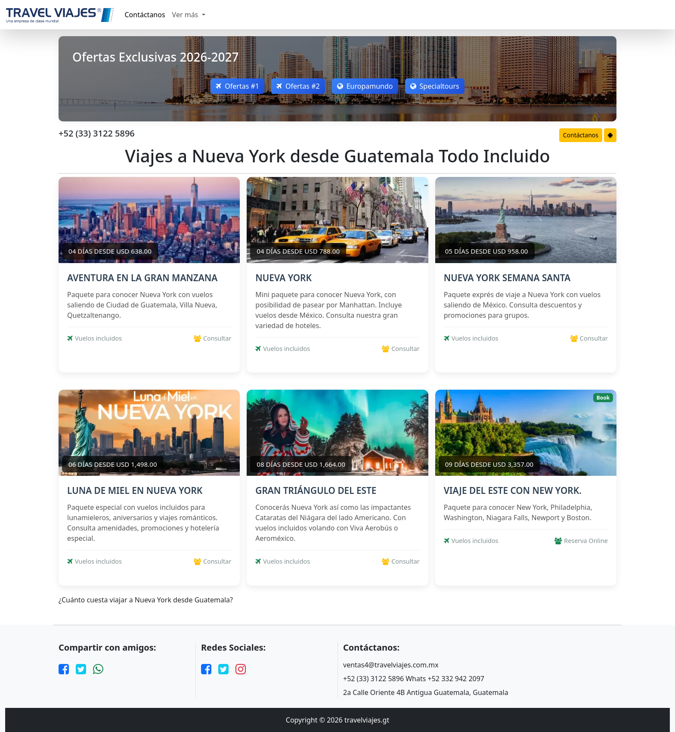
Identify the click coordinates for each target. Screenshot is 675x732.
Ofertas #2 (298, 86)
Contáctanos (145, 14)
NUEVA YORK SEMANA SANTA (507, 278)
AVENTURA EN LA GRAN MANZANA (142, 278)
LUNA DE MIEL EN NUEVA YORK (134, 490)
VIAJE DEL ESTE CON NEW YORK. (513, 490)
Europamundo (365, 86)
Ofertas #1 (237, 86)
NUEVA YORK (283, 278)
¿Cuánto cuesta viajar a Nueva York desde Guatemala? (146, 600)
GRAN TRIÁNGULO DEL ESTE (315, 490)
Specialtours (434, 86)
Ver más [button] (186, 14)
